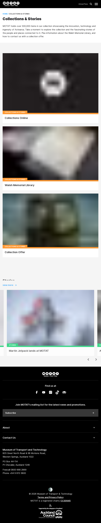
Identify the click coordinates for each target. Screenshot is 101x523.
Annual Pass (83, 4)
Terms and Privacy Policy (50, 497)
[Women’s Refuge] (50, 490)
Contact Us (9, 437)
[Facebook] (37, 392)
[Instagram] (50, 392)
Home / (6, 14)
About (6, 427)
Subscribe (49, 413)
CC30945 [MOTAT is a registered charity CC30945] (65, 500)
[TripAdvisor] (64, 392)
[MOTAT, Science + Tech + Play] (11, 4)
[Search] (90, 4)
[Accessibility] (50, 506)
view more (10, 290)
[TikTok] (57, 392)
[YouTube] (44, 392)
